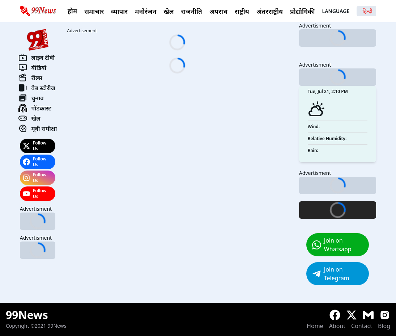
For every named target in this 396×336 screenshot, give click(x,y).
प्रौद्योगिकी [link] (302, 11)
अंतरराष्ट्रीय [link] (269, 11)
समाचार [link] (94, 11)
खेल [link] (168, 11)
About (337, 326)
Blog (384, 326)
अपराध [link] (218, 11)
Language (356, 11)
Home (315, 326)
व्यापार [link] (119, 11)
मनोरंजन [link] (145, 11)
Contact (361, 326)
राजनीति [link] (191, 11)
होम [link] (72, 11)
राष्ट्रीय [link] (242, 11)
